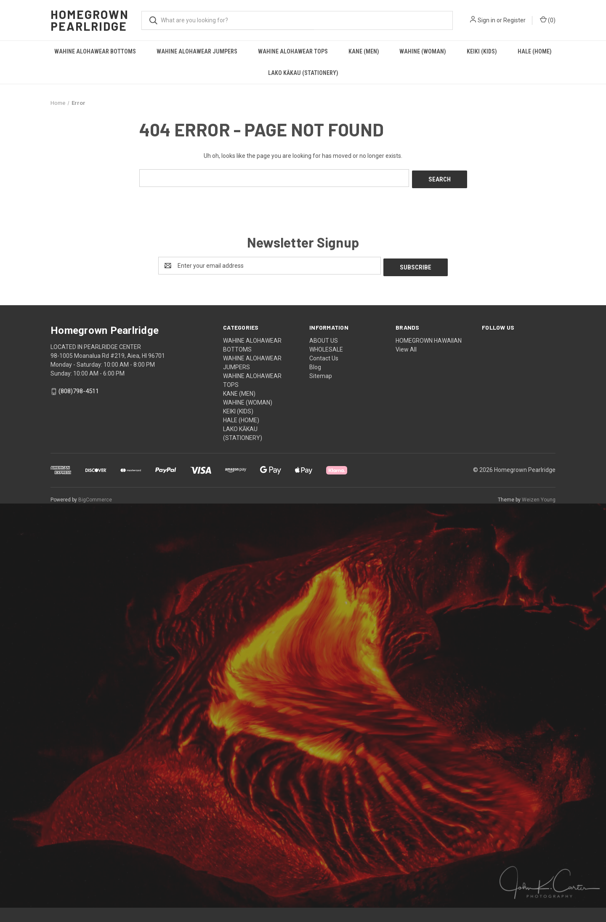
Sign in (486, 20)
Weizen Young (539, 496)
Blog (315, 363)
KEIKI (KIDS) (482, 51)
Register (514, 20)
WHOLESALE (326, 346)
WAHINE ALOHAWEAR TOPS (293, 51)
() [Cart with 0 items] (548, 20)
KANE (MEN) (363, 51)
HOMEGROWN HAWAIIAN (429, 337)
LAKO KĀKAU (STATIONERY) (303, 72)
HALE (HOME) (535, 51)
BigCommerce (95, 496)
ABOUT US (323, 337)
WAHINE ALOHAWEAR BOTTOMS (95, 51)
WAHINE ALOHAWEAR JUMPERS (197, 51)
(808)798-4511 (78, 388)
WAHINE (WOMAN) (422, 51)
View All (406, 346)
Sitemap (320, 372)
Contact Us (323, 355)
